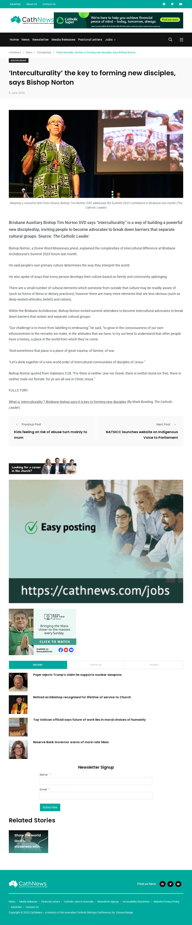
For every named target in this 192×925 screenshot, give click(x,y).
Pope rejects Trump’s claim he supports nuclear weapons (77, 675)
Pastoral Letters (90, 39)
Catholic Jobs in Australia (79, 901)
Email (45, 789)
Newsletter (40, 39)
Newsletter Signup (108, 901)
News (26, 39)
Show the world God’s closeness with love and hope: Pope (27, 846)
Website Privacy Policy (166, 901)
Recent (38, 665)
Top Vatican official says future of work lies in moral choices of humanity (89, 720)
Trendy (154, 665)
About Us (31, 4)
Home (14, 39)
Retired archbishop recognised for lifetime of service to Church (82, 697)
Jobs (109, 39)
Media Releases (63, 39)
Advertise (15, 4)
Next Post (167, 424)
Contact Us (49, 4)
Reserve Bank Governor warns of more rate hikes (71, 742)
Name (45, 775)
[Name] (96, 781)
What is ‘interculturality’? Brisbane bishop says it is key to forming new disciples (67, 402)
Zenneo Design (124, 912)
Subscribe (50, 807)
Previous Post (27, 424)
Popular (96, 665)
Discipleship (18, 60)
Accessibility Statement (136, 901)
